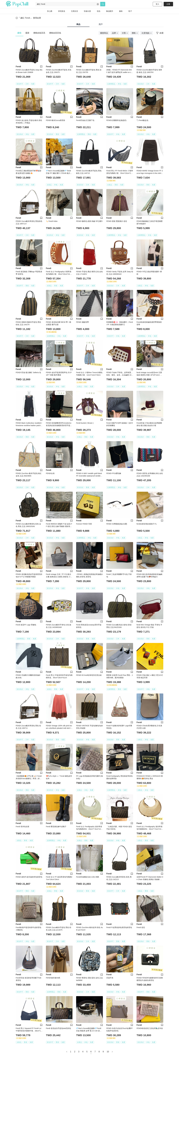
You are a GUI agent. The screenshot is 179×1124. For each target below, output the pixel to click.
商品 (78, 24)
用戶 (101, 24)
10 (108, 1052)
